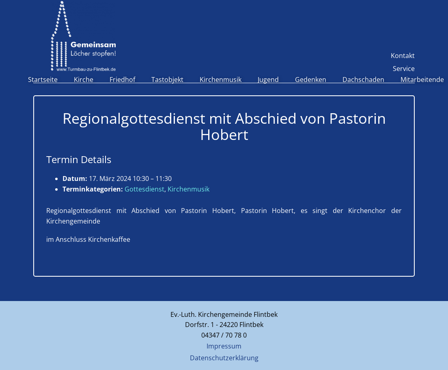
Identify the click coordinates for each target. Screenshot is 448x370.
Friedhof (122, 79)
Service (404, 68)
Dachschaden (363, 79)
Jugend (268, 79)
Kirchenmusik (220, 79)
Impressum (224, 346)
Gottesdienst (144, 189)
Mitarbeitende (422, 79)
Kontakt (403, 55)
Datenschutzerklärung (224, 357)
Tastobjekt (167, 79)
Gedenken (310, 79)
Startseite (43, 79)
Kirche (83, 79)
